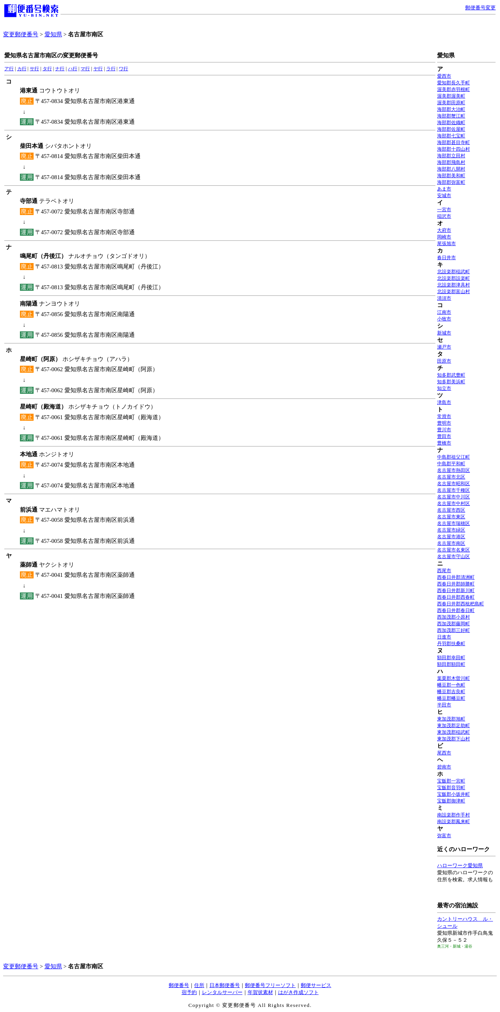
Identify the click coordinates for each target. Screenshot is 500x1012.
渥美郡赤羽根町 (453, 89)
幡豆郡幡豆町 (451, 698)
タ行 (47, 68)
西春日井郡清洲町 (456, 577)
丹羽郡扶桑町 (451, 643)
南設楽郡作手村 (453, 815)
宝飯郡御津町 (451, 801)
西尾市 (444, 570)
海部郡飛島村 (451, 162)
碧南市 (444, 767)
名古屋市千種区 (453, 490)
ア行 (9, 68)
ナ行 (59, 68)
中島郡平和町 (451, 463)
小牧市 (444, 319)
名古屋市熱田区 (453, 470)
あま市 (444, 189)
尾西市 (444, 753)
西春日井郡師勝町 (456, 584)
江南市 (444, 312)
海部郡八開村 (451, 169)
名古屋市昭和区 (453, 483)
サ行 (34, 68)
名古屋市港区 (451, 536)
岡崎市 (444, 237)
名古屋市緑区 (451, 530)
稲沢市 (444, 216)
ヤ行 (98, 68)
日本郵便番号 (224, 985)
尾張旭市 (446, 243)
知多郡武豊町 (451, 375)
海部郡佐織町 (451, 122)
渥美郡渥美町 (451, 96)
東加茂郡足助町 (453, 725)
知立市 (444, 388)
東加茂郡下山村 (453, 739)
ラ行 (111, 68)
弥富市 (444, 835)
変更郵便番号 (20, 34)
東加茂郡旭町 (451, 719)
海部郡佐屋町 (451, 129)
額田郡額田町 (451, 664)
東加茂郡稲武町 (453, 732)
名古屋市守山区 (453, 556)
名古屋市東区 (451, 516)
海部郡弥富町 (451, 182)
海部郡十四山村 (453, 149)
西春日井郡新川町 (456, 590)
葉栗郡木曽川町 (453, 678)
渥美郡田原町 (451, 102)
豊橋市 (444, 443)
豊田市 (444, 436)
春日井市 (446, 257)
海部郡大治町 (451, 109)
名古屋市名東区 (453, 550)
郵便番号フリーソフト (270, 985)
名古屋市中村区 (453, 503)
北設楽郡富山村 (453, 291)
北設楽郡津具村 (453, 285)
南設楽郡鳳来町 (453, 821)
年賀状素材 (260, 992)
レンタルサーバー (222, 992)
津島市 (444, 402)
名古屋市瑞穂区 (453, 523)
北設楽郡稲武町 (453, 271)
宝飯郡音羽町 (451, 787)
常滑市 (444, 416)
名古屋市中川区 (453, 497)
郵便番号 (179, 985)
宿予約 (189, 992)
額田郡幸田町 (451, 657)
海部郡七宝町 (451, 136)
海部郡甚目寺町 (453, 142)
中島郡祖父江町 (453, 457)
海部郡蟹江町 (451, 116)
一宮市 (444, 209)
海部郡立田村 (451, 155)
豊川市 (444, 429)
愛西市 (444, 76)
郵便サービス (316, 985)
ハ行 (72, 68)
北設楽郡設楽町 (453, 278)
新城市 (444, 333)
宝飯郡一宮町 (451, 781)
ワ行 (123, 68)
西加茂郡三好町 (453, 630)
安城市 (444, 195)
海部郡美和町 (451, 175)
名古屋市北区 (451, 477)
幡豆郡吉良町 (451, 691)
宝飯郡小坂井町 (453, 794)
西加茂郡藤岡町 (453, 623)
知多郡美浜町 (451, 381)
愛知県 (53, 34)
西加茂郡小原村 (453, 617)
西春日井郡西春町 (456, 597)
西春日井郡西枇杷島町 (460, 603)
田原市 (444, 361)
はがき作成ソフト (298, 992)
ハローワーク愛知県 (460, 865)
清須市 (444, 298)
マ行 (85, 68)
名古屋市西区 (451, 510)
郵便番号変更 (480, 8)
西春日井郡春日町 (456, 610)
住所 (199, 985)
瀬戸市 (444, 347)
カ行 (22, 68)
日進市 (444, 637)
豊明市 (444, 423)
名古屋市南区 (451, 543)
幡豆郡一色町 (451, 685)
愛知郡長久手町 (453, 82)
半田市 (444, 705)
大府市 (444, 230)
